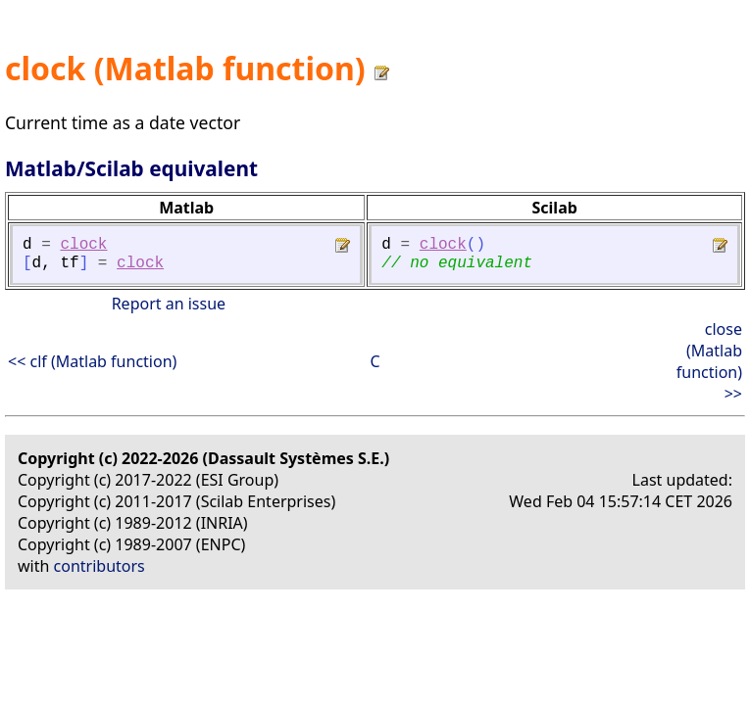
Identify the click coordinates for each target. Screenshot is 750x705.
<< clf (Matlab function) (92, 361)
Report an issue (168, 303)
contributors (99, 566)
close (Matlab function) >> (709, 361)
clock (83, 245)
